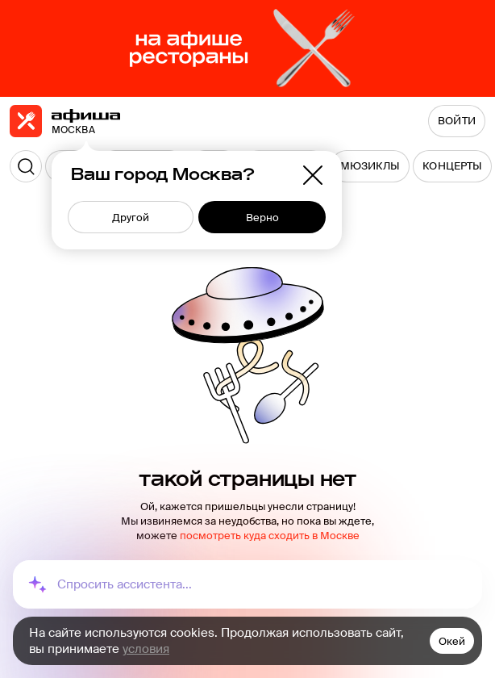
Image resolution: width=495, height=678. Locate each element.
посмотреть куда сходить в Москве (270, 535)
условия (146, 649)
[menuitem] (370, 166)
